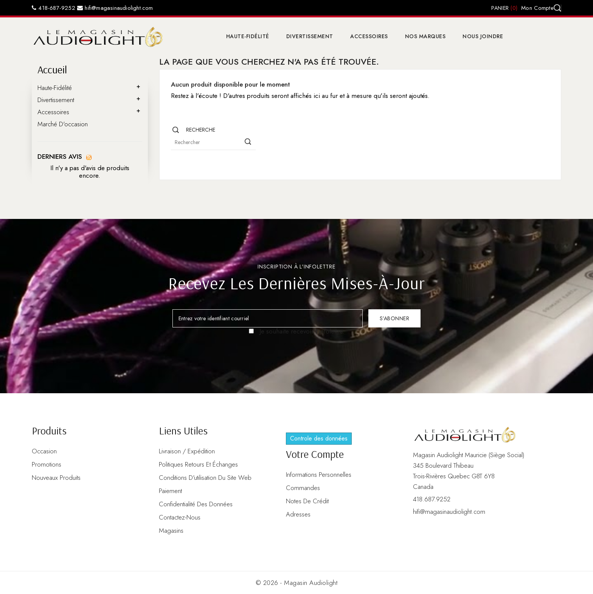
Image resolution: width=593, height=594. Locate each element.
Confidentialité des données (196, 504)
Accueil (52, 69)
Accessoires (369, 36)
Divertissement (309, 36)
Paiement (170, 490)
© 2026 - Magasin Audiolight (297, 582)
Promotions (46, 464)
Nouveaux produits (56, 477)
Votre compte (315, 454)
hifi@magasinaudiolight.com (115, 8)
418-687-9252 (53, 8)
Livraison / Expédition (187, 451)
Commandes (303, 487)
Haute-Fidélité (247, 36)
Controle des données (319, 438)
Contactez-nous (179, 517)
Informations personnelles (318, 474)
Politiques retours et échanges (198, 464)
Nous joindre (483, 36)
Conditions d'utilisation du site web (205, 477)
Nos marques (425, 36)
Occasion (44, 451)
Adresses (298, 514)
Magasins (171, 530)
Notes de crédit (307, 501)
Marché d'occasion (62, 124)
